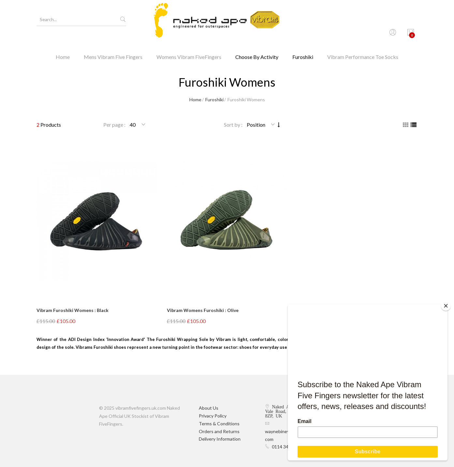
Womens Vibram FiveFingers (188, 44)
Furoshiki (302, 44)
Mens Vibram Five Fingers (113, 44)
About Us (208, 408)
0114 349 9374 (287, 446)
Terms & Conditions (219, 423)
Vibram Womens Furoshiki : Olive (203, 310)
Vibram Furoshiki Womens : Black (73, 310)
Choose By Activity (256, 44)
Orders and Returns (219, 431)
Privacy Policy (213, 415)
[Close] (446, 306)
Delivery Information (220, 439)
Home (63, 44)
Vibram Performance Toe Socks (362, 44)
